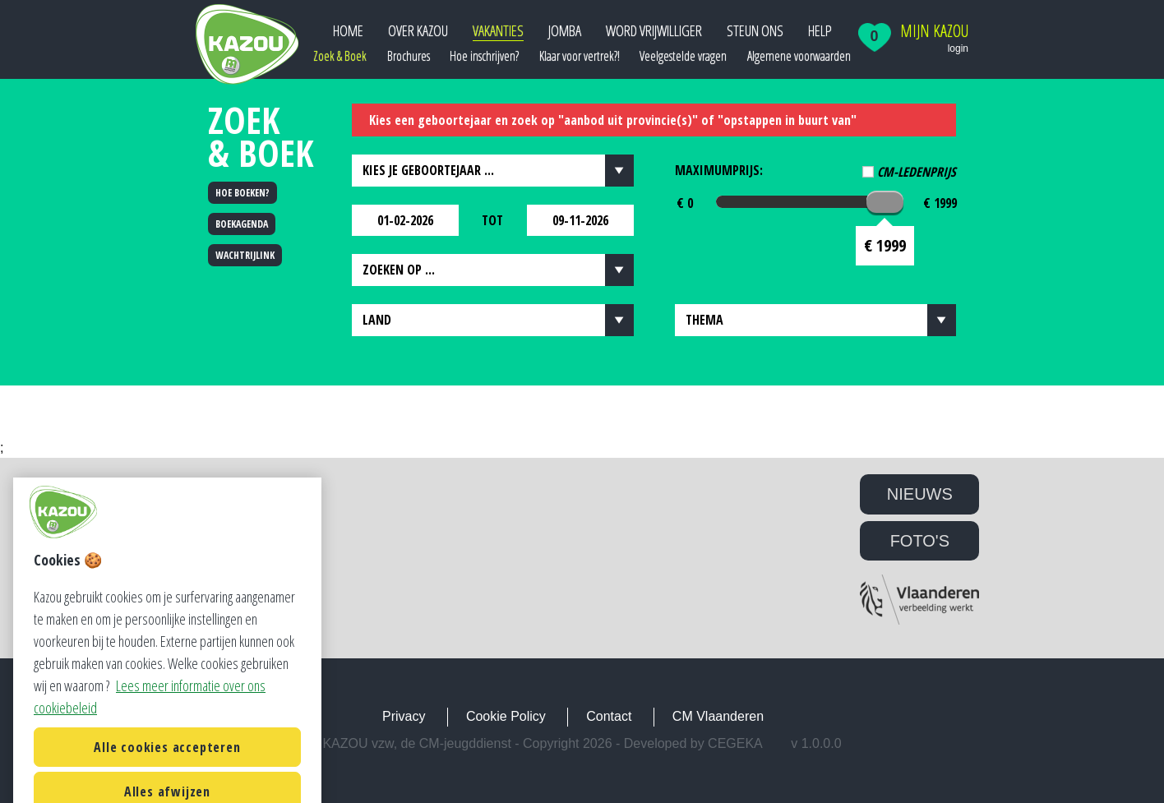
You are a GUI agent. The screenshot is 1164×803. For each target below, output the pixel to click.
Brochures (408, 56)
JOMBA (564, 30)
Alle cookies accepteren (167, 776)
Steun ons (755, 30)
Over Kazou (418, 30)
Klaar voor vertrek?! (579, 56)
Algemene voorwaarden (799, 56)
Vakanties (498, 30)
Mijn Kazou (934, 31)
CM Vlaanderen (718, 716)
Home (348, 30)
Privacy (403, 716)
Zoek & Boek (340, 56)
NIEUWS (920, 494)
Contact (608, 716)
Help (820, 30)
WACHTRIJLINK (245, 255)
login (958, 48)
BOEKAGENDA (241, 224)
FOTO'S (919, 541)
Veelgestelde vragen (683, 56)
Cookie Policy (506, 716)
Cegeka (735, 743)
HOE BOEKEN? (242, 193)
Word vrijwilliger (654, 30)
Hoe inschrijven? (484, 56)
